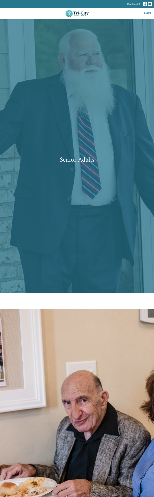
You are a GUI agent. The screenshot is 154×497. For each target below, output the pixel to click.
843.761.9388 (133, 4)
